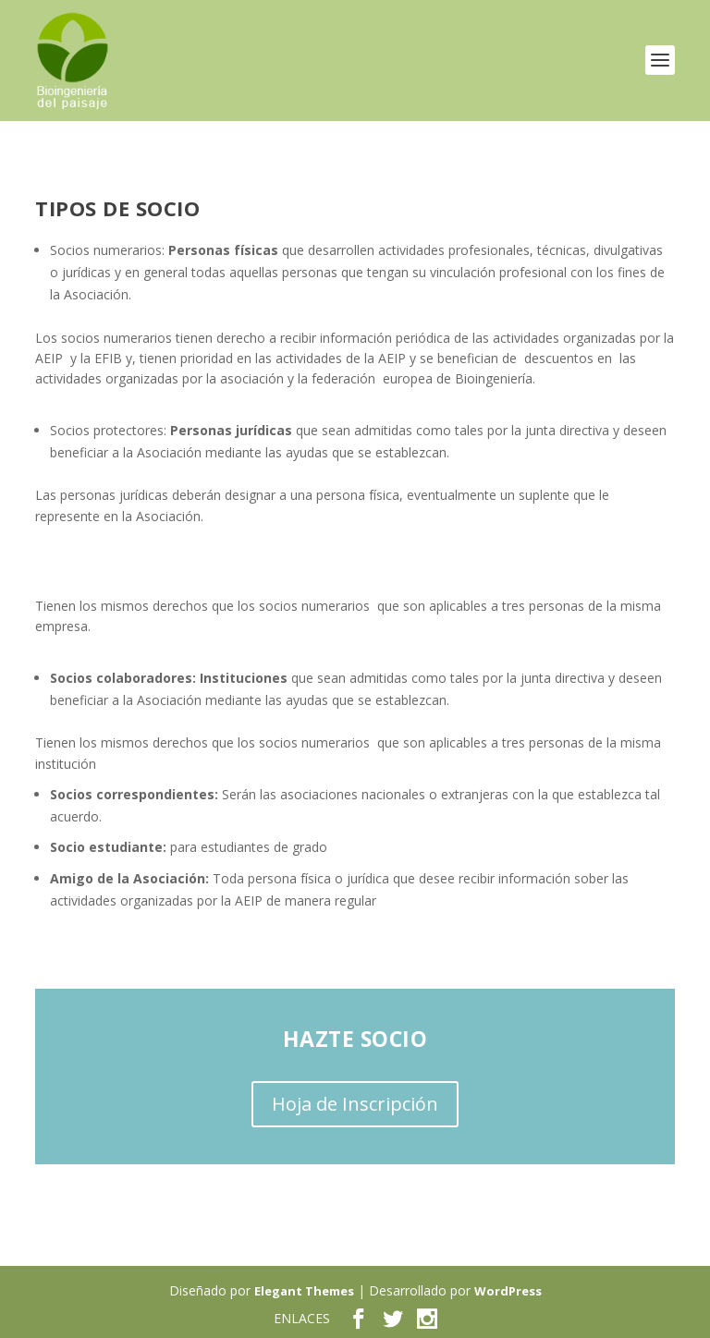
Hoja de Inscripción (355, 1103)
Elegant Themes (304, 1291)
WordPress (508, 1291)
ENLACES (302, 1318)
